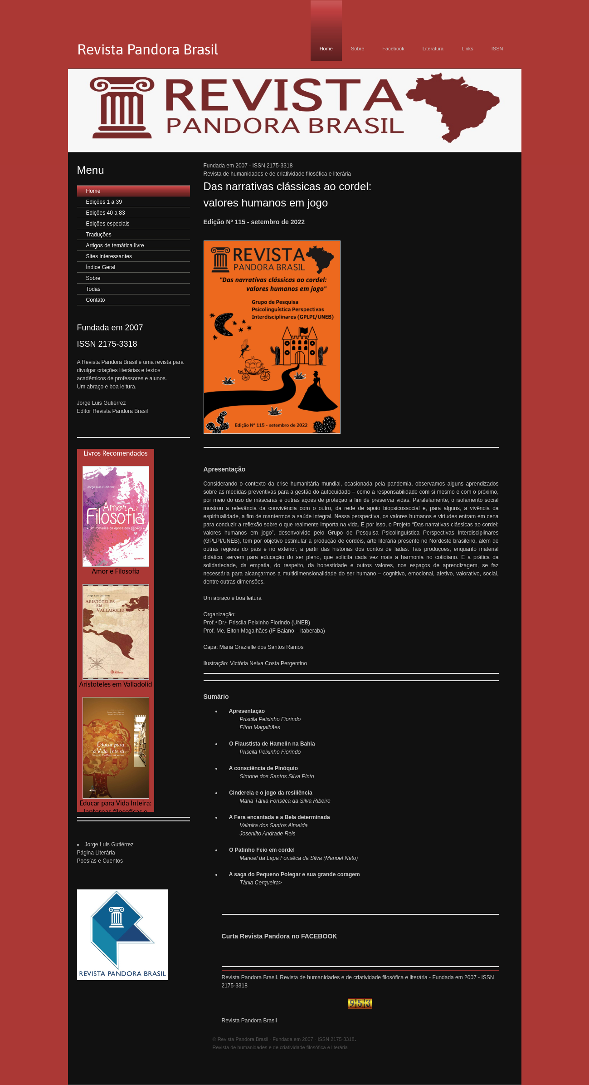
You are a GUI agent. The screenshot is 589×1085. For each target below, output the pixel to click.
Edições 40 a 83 (105, 213)
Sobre (357, 48)
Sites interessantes (109, 256)
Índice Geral (101, 267)
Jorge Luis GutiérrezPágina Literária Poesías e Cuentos (105, 852)
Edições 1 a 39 (104, 202)
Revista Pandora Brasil (249, 1020)
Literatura (433, 48)
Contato (95, 300)
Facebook (393, 48)
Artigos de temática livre (115, 245)
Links (467, 48)
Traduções (99, 234)
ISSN (497, 48)
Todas (93, 289)
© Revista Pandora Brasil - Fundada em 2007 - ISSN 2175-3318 (284, 1039)
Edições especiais (108, 224)
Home (326, 48)
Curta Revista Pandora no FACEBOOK (279, 936)
